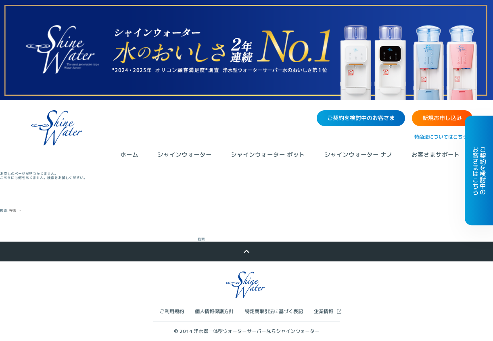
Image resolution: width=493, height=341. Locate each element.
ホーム (129, 154)
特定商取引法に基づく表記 (274, 311)
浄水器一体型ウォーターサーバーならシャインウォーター (257, 331)
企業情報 (323, 311)
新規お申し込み (442, 118)
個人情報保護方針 (214, 311)
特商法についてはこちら (441, 137)
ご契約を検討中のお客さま (361, 118)
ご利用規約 (172, 311)
